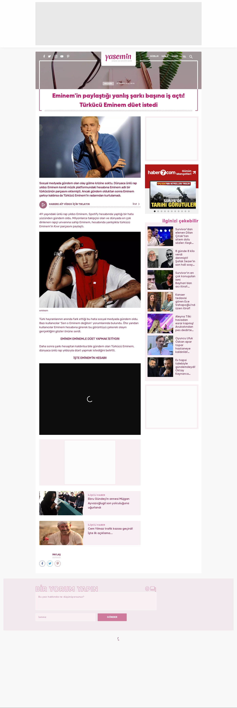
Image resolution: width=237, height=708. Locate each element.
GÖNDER (112, 617)
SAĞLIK (165, 56)
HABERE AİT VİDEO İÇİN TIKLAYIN (94, 204)
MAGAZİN (108, 83)
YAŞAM (174, 56)
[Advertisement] (90, 461)
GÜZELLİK (154, 56)
